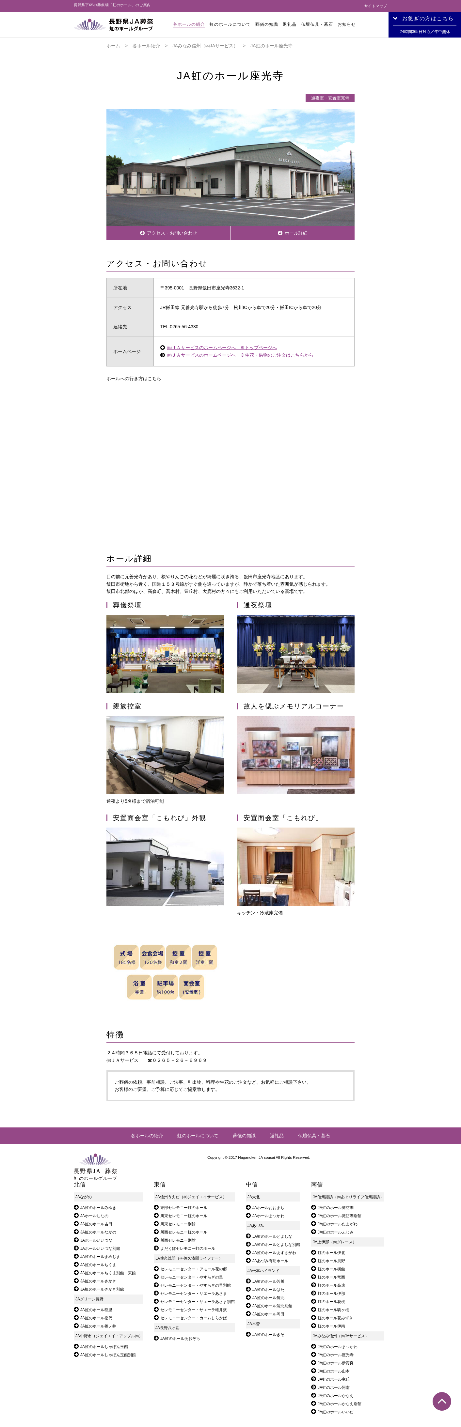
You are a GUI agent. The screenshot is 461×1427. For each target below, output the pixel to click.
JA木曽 (253, 1324)
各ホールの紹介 (189, 24)
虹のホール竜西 (331, 1277)
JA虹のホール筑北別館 (272, 1306)
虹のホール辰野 (331, 1261)
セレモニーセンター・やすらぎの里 (191, 1277)
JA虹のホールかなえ (336, 1395)
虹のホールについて (230, 24)
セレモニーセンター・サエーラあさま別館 (197, 1301)
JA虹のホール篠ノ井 (98, 1326)
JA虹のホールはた (268, 1289)
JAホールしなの (94, 1216)
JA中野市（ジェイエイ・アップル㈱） (109, 1336)
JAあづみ (255, 1225)
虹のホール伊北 (331, 1252)
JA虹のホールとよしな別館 (276, 1244)
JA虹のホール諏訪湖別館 (339, 1216)
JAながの (83, 1197)
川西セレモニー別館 (178, 1240)
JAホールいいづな (96, 1240)
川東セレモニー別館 (178, 1224)
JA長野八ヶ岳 (167, 1328)
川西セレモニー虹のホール (183, 1232)
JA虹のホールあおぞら (180, 1338)
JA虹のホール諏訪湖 (336, 1207)
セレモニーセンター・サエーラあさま (193, 1293)
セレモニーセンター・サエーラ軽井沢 (193, 1310)
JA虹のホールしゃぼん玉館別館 (108, 1355)
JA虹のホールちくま (98, 1265)
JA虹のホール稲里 (96, 1310)
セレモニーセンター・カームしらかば (193, 1318)
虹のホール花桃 (331, 1301)
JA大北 (253, 1197)
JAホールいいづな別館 (100, 1248)
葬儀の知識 (266, 24)
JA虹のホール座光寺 (336, 1355)
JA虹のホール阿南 (334, 1387)
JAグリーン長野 (89, 1299)
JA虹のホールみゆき (98, 1207)
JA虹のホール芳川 (268, 1281)
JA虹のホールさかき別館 (102, 1289)
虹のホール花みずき (335, 1318)
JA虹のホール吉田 (96, 1224)
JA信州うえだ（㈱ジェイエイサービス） (191, 1197)
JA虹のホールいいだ (336, 1412)
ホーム (113, 45)
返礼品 (289, 24)
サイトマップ (375, 6)
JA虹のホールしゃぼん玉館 (104, 1346)
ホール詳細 (296, 233)
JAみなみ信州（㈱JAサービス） (205, 45)
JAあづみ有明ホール (270, 1261)
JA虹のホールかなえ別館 (339, 1404)
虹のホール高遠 (331, 1285)
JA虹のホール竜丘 (334, 1379)
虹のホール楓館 (331, 1269)
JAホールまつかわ (268, 1216)
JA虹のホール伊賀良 (336, 1363)
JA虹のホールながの (98, 1232)
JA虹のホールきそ (268, 1334)
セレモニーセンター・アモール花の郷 (193, 1269)
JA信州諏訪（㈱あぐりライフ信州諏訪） (348, 1197)
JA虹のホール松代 (96, 1318)
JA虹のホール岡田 (268, 1314)
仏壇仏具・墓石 (317, 24)
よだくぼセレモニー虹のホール (187, 1248)
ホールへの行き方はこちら (133, 378)
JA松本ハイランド (263, 1270)
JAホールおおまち (268, 1207)
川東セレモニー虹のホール (183, 1216)
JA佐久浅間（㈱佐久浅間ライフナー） (189, 1258)
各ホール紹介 (146, 45)
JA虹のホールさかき (98, 1281)
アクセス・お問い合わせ (172, 233)
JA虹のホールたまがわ (338, 1224)
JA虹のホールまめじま (100, 1256)
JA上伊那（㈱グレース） (335, 1242)
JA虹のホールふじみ (336, 1232)
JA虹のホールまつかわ (338, 1346)
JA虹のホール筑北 (268, 1297)
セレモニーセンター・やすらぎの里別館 (195, 1285)
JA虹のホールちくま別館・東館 (108, 1273)
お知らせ (347, 24)
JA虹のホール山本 (334, 1371)
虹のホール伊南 (331, 1326)
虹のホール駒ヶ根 (333, 1310)
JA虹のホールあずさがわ (274, 1252)
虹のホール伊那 (331, 1293)
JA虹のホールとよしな (272, 1236)
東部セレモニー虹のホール (183, 1207)
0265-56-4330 (184, 326)
